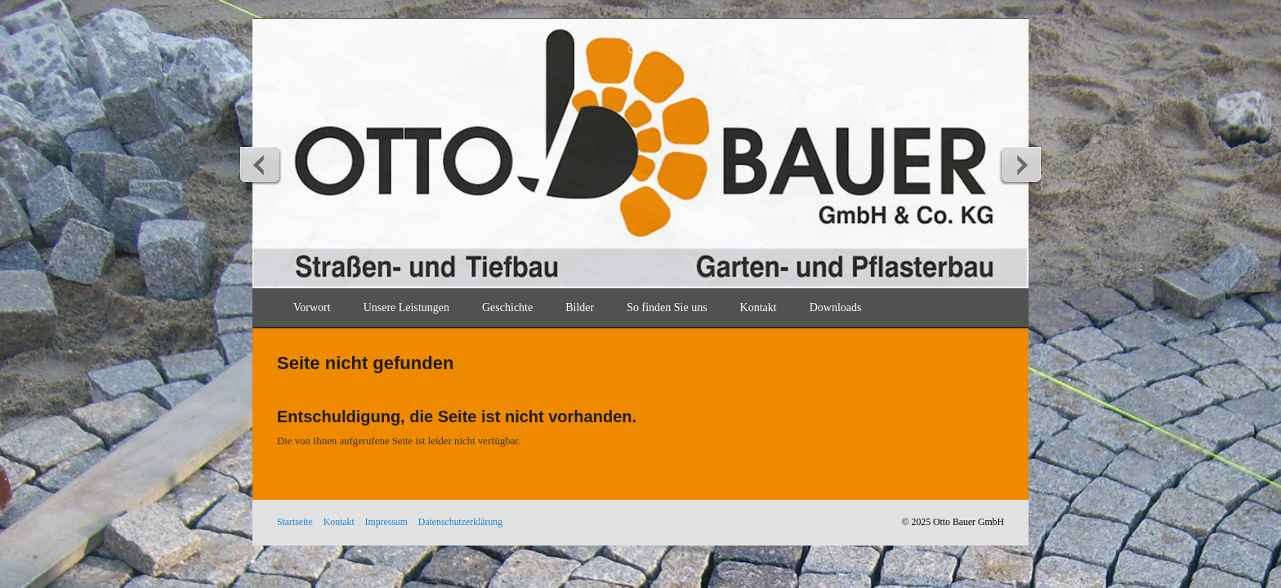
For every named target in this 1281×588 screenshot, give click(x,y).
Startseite (295, 522)
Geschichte (507, 307)
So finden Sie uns (667, 307)
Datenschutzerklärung (460, 522)
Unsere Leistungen (406, 307)
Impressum (386, 522)
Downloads (836, 307)
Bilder (579, 307)
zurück (260, 164)
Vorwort (312, 307)
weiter (1020, 164)
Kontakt (758, 307)
